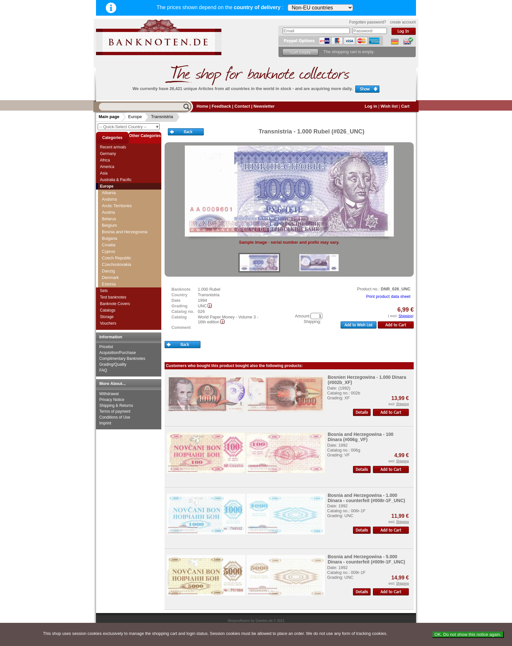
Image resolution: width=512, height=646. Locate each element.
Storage (107, 317)
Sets (104, 290)
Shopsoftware (239, 621)
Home (202, 106)
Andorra (109, 199)
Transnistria (162, 116)
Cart (405, 106)
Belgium (109, 225)
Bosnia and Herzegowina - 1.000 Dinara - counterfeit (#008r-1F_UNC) (366, 498)
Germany (108, 153)
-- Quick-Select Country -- (129, 126)
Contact (242, 106)
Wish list (389, 106)
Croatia (108, 244)
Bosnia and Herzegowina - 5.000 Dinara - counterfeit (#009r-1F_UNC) (366, 559)
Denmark (110, 277)
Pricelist (106, 347)
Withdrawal (109, 394)
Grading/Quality (112, 364)
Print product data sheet (388, 296)
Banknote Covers (115, 303)
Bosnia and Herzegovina (124, 231)
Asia (103, 173)
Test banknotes (113, 297)
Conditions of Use (114, 417)
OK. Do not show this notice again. (468, 634)
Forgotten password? (367, 22)
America (107, 166)
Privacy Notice (111, 399)
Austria (108, 212)
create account (403, 22)
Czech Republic (116, 257)
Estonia (109, 284)
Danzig (108, 271)
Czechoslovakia (116, 264)
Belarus (109, 218)
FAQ (103, 370)
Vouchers (108, 323)
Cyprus (108, 251)
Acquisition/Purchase (117, 352)
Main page (109, 116)
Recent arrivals (113, 147)
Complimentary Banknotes (122, 358)
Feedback (221, 106)
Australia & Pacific (116, 179)
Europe (135, 116)
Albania (109, 192)
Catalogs (107, 310)
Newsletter (264, 106)
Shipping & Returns (116, 405)
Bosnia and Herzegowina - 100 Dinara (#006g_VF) (360, 437)
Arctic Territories (117, 205)
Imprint (105, 423)
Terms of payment (114, 411)
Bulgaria (109, 238)
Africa (105, 160)
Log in (371, 106)
